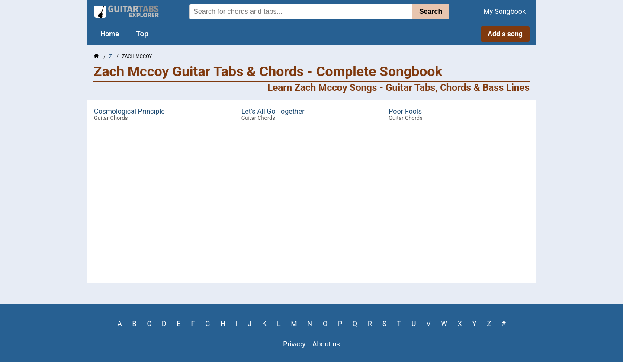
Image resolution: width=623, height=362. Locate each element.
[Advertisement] (41, 136)
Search (430, 11)
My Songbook (505, 11)
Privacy (294, 344)
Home (109, 34)
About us (326, 344)
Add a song (505, 34)
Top (142, 34)
